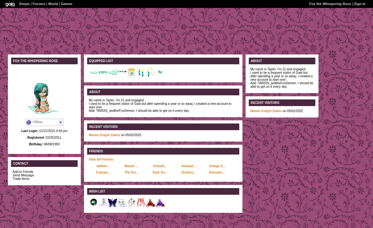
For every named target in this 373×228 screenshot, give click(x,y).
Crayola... (103, 172)
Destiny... (189, 172)
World (53, 4)
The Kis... (131, 172)
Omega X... (217, 166)
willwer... (102, 166)
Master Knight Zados (104, 135)
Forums (39, 4)
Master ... (131, 166)
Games (67, 4)
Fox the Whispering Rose (330, 4)
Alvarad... (188, 166)
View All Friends (101, 159)
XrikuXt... (160, 166)
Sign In (360, 4)
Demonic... (217, 172)
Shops (24, 4)
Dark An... (160, 172)
